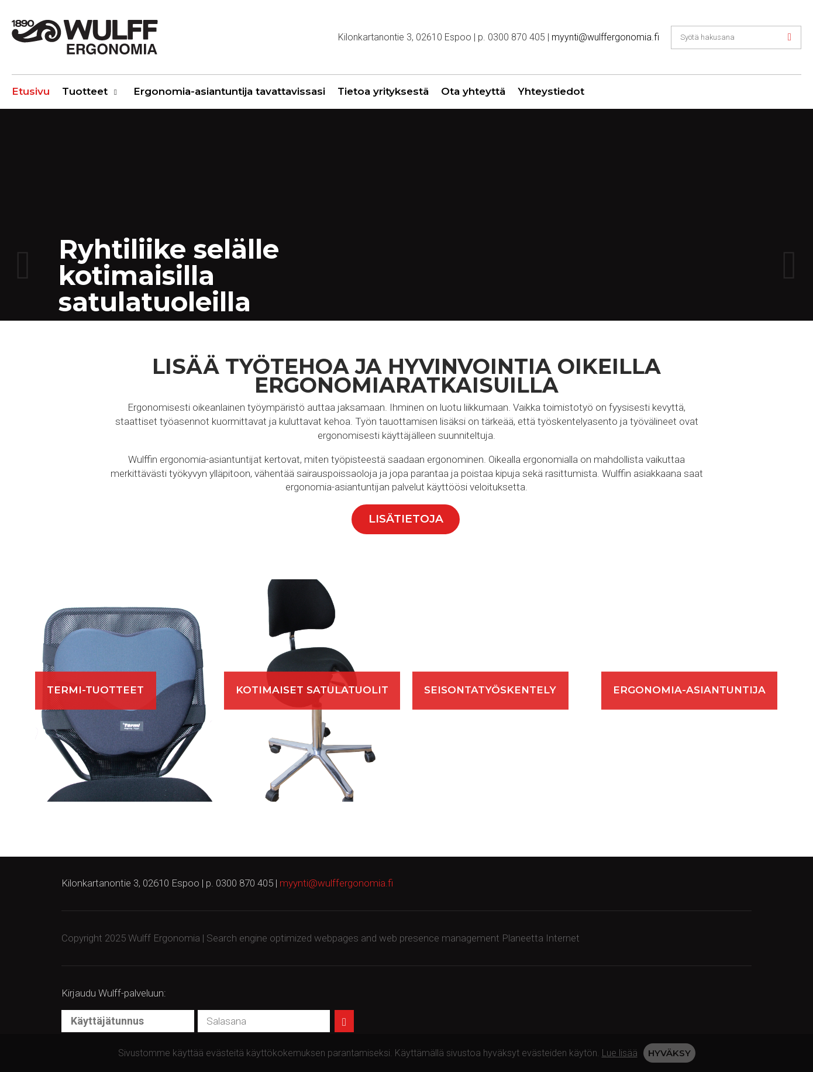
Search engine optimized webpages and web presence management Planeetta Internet (393, 938)
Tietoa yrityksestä (383, 91)
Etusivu (31, 91)
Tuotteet (85, 91)
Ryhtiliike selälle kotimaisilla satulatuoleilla (168, 274)
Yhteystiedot (551, 91)
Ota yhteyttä (473, 91)
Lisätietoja (405, 518)
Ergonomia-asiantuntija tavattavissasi (229, 91)
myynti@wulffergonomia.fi (605, 37)
